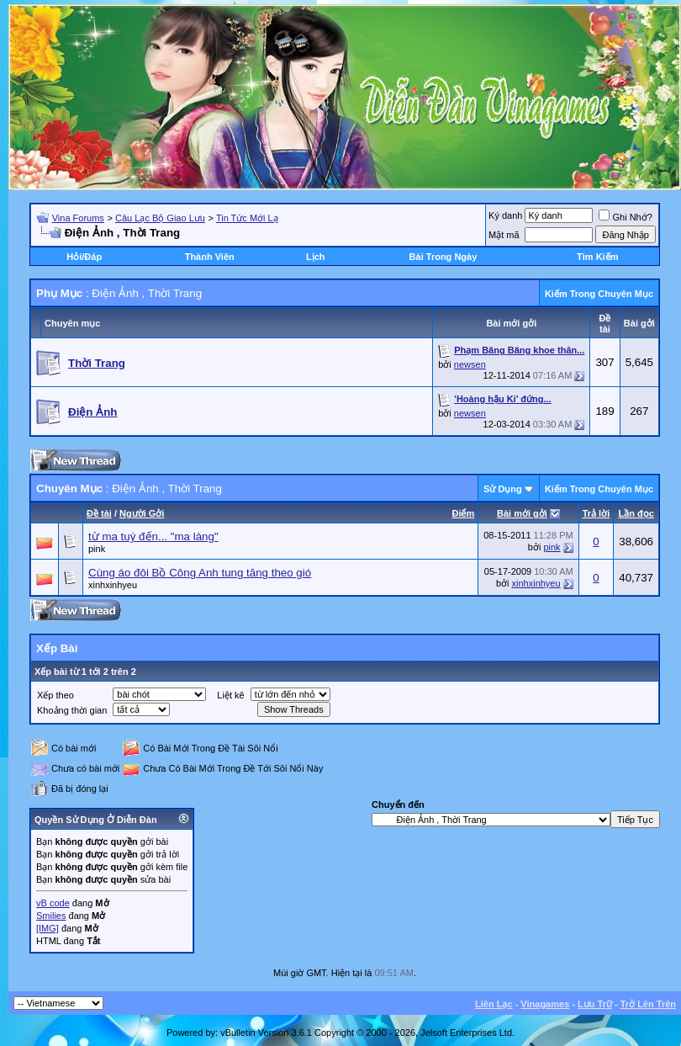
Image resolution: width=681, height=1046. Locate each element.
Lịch (315, 257)
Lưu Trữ (595, 1004)
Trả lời (596, 513)
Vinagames (544, 1004)
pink (96, 549)
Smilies (51, 916)
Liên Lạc (494, 1004)
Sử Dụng (502, 489)
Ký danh (505, 215)
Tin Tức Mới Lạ (247, 218)
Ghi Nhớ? (625, 217)
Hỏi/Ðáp (84, 257)
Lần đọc (635, 513)
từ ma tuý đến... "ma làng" (153, 536)
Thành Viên (210, 257)
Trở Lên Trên (648, 1004)
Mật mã (504, 235)
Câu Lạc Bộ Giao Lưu (160, 218)
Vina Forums (78, 218)
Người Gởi (141, 513)
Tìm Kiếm (597, 257)
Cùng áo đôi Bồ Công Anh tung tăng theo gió (199, 572)
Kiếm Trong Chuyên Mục (599, 294)
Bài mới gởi (522, 513)
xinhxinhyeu (112, 585)
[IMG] (47, 928)
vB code (53, 903)
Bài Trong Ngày (443, 257)
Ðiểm (462, 513)
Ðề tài (99, 513)
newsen (470, 364)
